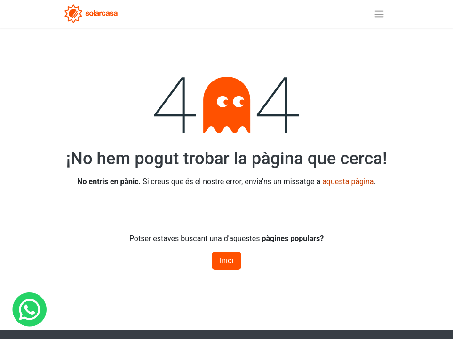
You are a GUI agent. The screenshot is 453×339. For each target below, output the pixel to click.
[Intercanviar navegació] (379, 14)
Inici (226, 260)
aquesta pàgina (348, 181)
